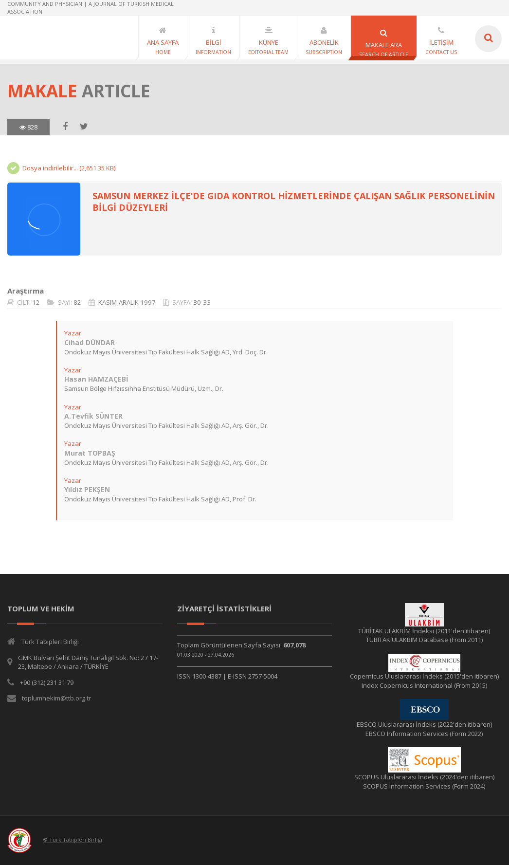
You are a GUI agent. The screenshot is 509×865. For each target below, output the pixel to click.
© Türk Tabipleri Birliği (72, 840)
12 (36, 302)
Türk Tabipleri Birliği (50, 641)
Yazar (72, 333)
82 (77, 302)
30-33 (202, 302)
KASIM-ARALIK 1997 (127, 302)
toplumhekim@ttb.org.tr (56, 698)
